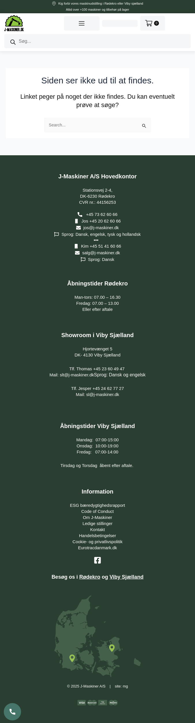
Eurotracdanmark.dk (97, 547)
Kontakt (97, 529)
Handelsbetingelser (97, 535)
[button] (82, 23)
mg (125, 686)
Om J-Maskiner (97, 517)
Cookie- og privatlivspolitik (97, 541)
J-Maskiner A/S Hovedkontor (97, 176)
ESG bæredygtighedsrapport (97, 505)
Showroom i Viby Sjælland (97, 335)
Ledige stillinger (97, 523)
